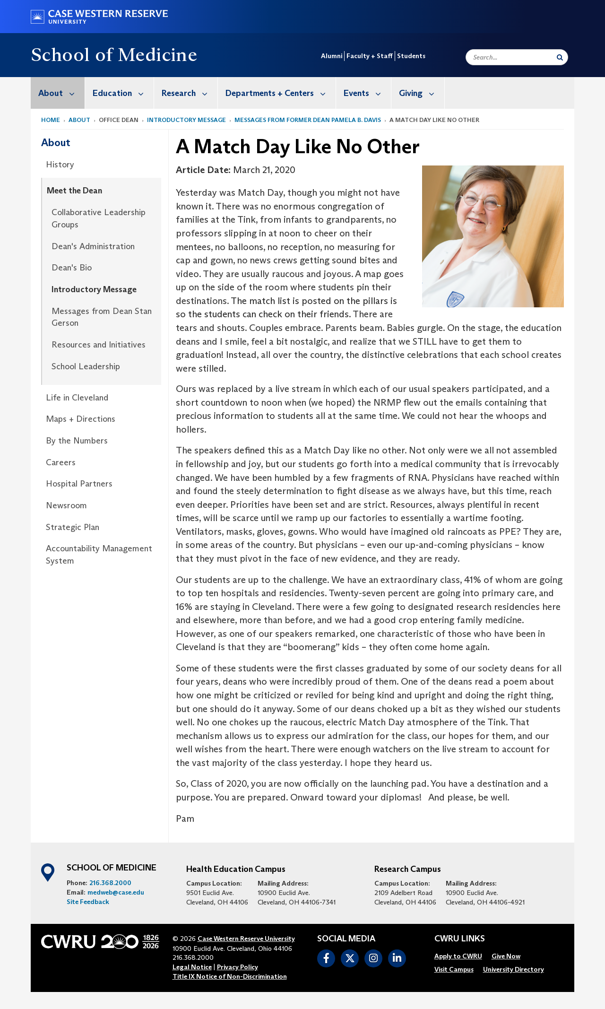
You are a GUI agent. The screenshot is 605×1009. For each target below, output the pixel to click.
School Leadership (86, 366)
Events (367, 93)
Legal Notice (192, 967)
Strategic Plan (72, 527)
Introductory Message (186, 119)
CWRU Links (459, 939)
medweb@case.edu (115, 892)
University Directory (513, 969)
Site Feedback (88, 901)
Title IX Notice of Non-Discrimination (230, 976)
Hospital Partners (79, 483)
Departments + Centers (280, 93)
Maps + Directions (80, 419)
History (60, 164)
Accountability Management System (99, 554)
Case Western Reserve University (246, 938)
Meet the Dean (74, 190)
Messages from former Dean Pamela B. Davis (307, 119)
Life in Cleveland (77, 397)
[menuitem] (58, 93)
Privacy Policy (237, 967)
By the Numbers (77, 440)
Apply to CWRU (458, 956)
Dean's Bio (72, 267)
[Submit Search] (560, 57)
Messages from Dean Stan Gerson (102, 317)
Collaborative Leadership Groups (99, 218)
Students (411, 56)
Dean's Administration (93, 246)
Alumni (331, 56)
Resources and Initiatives (99, 344)
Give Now (506, 956)
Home (50, 119)
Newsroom (66, 505)
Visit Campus (454, 969)
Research (189, 93)
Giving (421, 93)
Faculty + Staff (369, 56)
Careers (61, 462)
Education (123, 93)
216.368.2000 (110, 883)
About (61, 93)
